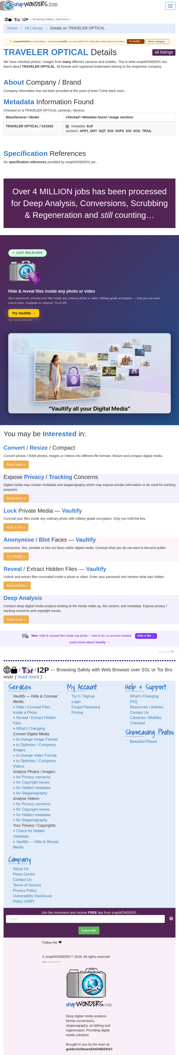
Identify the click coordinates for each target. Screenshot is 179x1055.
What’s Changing (30, 729)
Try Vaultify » (16, 556)
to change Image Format (36, 739)
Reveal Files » (17, 585)
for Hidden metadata (33, 788)
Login (76, 702)
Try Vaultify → (136, 41)
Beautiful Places (143, 741)
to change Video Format (36, 755)
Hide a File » (16, 527)
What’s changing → (157, 41)
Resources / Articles (146, 707)
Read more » (16, 464)
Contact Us (139, 712)
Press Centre (24, 874)
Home (12, 28)
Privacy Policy (25, 891)
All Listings (34, 28)
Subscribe (88, 930)
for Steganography (31, 793)
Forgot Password (86, 707)
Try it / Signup (83, 696)
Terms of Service (27, 885)
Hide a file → (146, 635)
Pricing (77, 712)
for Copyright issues (33, 782)
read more (61, 19)
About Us (21, 869)
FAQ (133, 702)
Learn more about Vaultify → (89, 642)
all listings (164, 52)
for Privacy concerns (33, 777)
